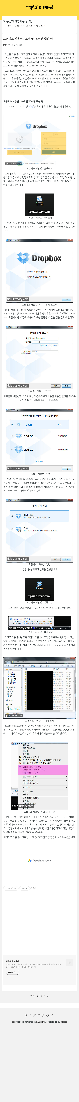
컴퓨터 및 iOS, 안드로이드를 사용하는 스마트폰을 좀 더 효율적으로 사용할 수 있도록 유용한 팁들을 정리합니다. (33, 965)
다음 (46, 995)
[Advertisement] (39, 860)
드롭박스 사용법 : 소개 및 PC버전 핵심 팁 (23, 25)
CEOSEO (64, 1022)
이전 (32, 995)
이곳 (31, 106)
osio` (14, 1022)
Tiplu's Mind (39, 8)
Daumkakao (42, 1022)
